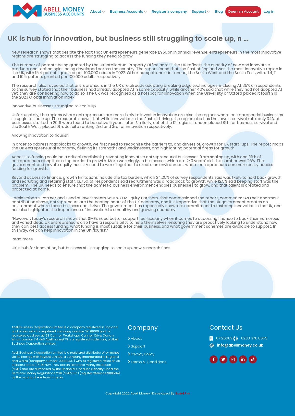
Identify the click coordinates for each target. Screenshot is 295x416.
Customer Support (150, 265)
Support (199, 11)
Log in (269, 11)
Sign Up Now (196, 263)
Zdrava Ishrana (159, 397)
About (95, 11)
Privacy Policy (142, 354)
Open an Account (243, 11)
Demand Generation (114, 265)
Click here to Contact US (31, 265)
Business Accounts (126, 11)
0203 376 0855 (254, 338)
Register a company (169, 11)
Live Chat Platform (77, 265)
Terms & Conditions (148, 361)
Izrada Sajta (132, 397)
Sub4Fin (182, 393)
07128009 (224, 338)
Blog (219, 11)
